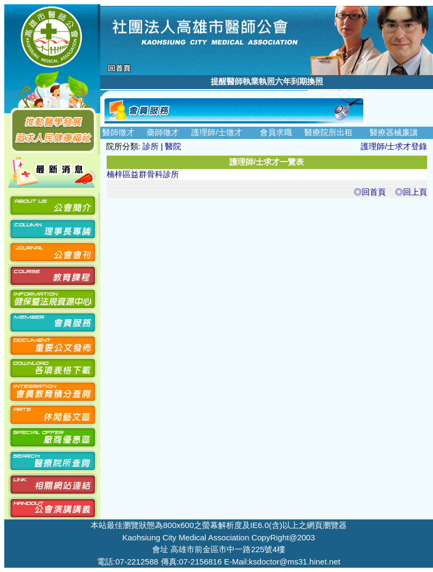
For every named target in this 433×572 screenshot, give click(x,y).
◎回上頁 (411, 191)
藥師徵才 (163, 132)
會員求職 (276, 132)
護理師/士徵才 (216, 132)
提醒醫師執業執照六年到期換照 (267, 81)
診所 (151, 146)
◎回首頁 (370, 191)
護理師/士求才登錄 (394, 146)
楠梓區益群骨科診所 (143, 174)
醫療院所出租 (328, 132)
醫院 (173, 146)
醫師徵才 (118, 132)
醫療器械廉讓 (394, 132)
